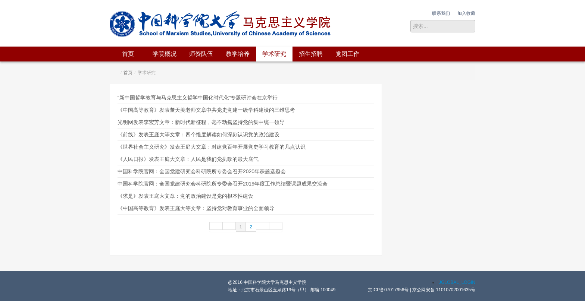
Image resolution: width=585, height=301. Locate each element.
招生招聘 (311, 54)
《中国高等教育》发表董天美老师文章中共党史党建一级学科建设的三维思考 (206, 110)
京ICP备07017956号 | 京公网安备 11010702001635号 (421, 289)
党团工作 (347, 54)
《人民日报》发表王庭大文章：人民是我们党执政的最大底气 (188, 159)
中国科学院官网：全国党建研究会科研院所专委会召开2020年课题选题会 (202, 171)
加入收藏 (466, 13)
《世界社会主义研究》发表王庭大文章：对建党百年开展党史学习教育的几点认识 (212, 147)
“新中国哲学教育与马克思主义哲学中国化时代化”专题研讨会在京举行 (198, 98)
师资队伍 (201, 54)
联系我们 (441, 13)
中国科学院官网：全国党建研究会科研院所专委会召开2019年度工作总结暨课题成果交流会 (223, 184)
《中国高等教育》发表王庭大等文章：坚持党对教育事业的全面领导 (196, 208)
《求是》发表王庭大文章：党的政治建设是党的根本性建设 (185, 196)
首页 (128, 54)
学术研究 (274, 54)
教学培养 (238, 54)
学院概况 (164, 54)
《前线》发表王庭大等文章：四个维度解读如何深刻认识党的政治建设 (198, 134)
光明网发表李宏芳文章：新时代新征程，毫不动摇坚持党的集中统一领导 (201, 122)
